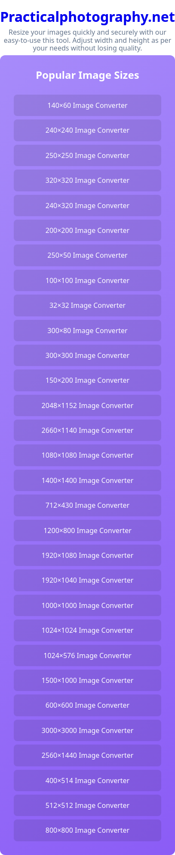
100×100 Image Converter (87, 280)
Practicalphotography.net (87, 16)
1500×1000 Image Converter (88, 680)
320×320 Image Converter (87, 180)
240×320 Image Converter (87, 205)
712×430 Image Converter (87, 505)
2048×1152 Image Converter (88, 405)
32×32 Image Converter (87, 305)
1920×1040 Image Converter (88, 580)
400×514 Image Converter (87, 780)
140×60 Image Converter (87, 105)
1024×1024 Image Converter (88, 630)
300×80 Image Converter (87, 330)
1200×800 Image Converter (87, 530)
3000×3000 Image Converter (88, 730)
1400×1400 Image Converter (88, 480)
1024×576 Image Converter (87, 655)
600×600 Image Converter (87, 705)
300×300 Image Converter (87, 355)
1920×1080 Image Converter (88, 555)
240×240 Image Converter (87, 130)
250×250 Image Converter (87, 155)
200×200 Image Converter (87, 230)
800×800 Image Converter (87, 830)
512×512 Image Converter (87, 805)
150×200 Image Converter (87, 380)
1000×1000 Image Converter (88, 605)
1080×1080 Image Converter (88, 455)
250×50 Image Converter (87, 255)
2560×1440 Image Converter (88, 755)
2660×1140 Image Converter (88, 430)
